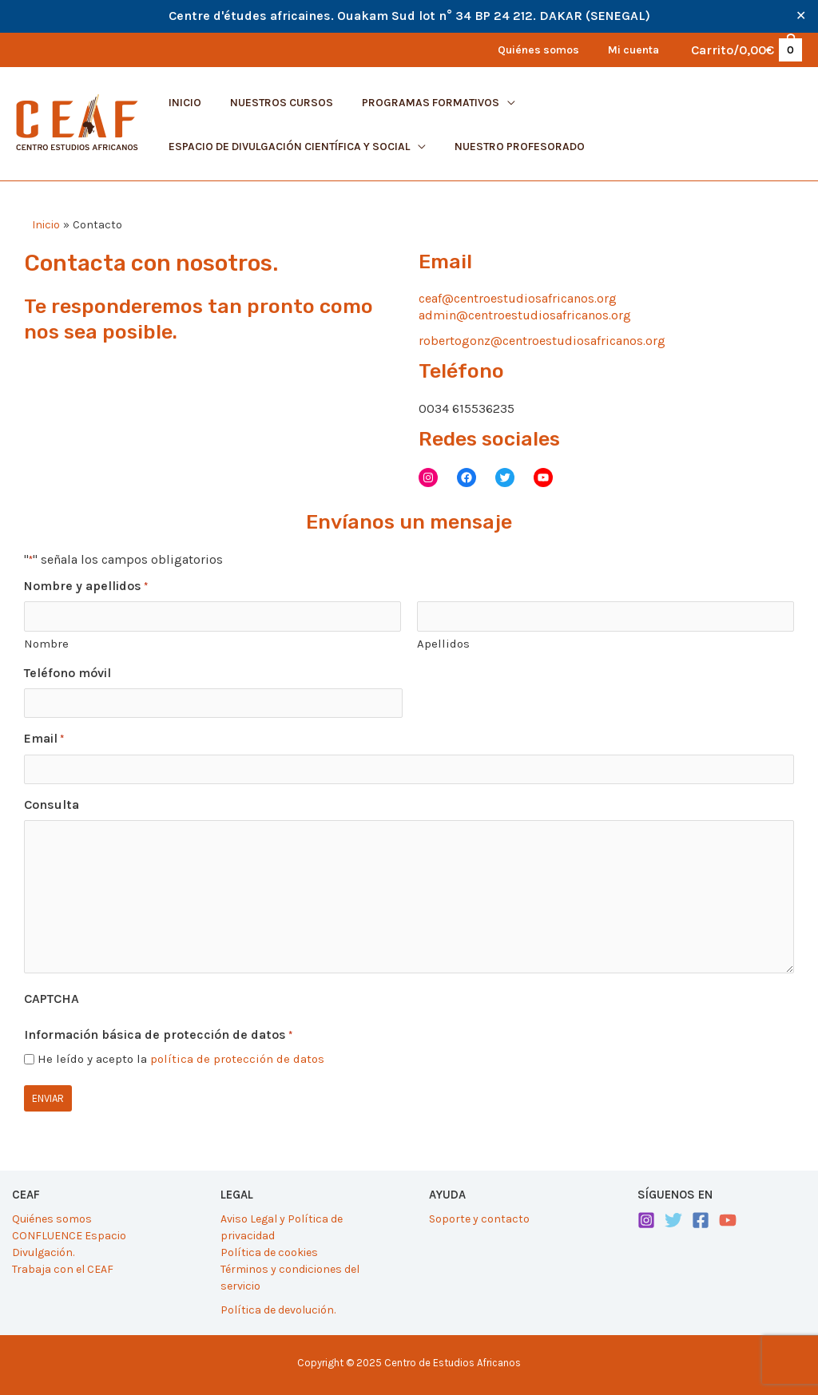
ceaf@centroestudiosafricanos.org (518, 298)
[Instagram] (646, 1220)
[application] (491, 102)
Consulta (51, 804)
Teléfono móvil (67, 672)
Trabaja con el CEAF (62, 1268)
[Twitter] (673, 1220)
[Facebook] (700, 1220)
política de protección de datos (237, 1059)
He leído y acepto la (181, 1059)
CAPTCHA (51, 998)
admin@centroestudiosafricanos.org (525, 315)
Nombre (46, 643)
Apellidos (443, 643)
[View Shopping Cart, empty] (745, 50)
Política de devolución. (278, 1309)
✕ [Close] (801, 16)
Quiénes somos (52, 1219)
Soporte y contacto (479, 1219)
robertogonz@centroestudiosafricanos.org (542, 340)
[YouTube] (728, 1220)
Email (44, 739)
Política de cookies (269, 1251)
